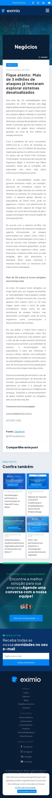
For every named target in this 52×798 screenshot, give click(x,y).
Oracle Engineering (26, 732)
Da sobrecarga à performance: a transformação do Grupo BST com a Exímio (12, 501)
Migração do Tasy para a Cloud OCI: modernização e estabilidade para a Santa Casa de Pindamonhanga (37, 504)
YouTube (26, 761)
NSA (44, 103)
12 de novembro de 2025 (36, 535)
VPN (20, 190)
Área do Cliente (19, 3)
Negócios (12, 65)
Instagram (26, 752)
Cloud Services (26, 736)
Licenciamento (26, 725)
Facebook (26, 747)
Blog (26, 700)
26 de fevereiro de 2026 (35, 492)
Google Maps (38, 773)
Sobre (26, 693)
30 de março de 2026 (13, 491)
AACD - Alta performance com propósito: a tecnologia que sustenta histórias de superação (36, 547)
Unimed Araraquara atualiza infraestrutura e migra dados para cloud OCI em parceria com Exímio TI (14, 546)
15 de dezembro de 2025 (13, 535)
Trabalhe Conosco (26, 704)
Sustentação (26, 721)
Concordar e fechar (27, 791)
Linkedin (26, 756)
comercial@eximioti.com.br (19, 413)
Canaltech (19, 431)
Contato (26, 708)
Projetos (26, 729)
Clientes (26, 696)
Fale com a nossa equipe (26, 618)
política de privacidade (25, 787)
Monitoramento (26, 717)
